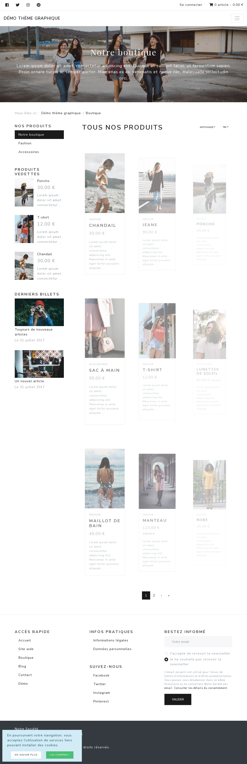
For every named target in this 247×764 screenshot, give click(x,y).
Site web (26, 649)
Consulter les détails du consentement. (201, 688)
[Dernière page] (169, 595)
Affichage (206, 127)
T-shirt (43, 217)
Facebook (101, 675)
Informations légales (110, 640)
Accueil (24, 640)
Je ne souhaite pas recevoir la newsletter (195, 661)
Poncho (43, 181)
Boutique (26, 657)
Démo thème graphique (32, 18)
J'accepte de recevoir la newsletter (200, 653)
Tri (224, 127)
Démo (23, 683)
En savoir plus (26, 755)
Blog (22, 666)
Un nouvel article (39, 366)
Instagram (101, 693)
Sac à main (104, 369)
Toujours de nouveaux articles (39, 317)
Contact (25, 675)
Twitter (99, 684)
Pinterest (101, 701)
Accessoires (28, 152)
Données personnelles (112, 649)
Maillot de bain (104, 521)
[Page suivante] (161, 595)
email (168, 688)
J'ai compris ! (60, 755)
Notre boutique (31, 134)
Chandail (103, 223)
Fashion (25, 143)
